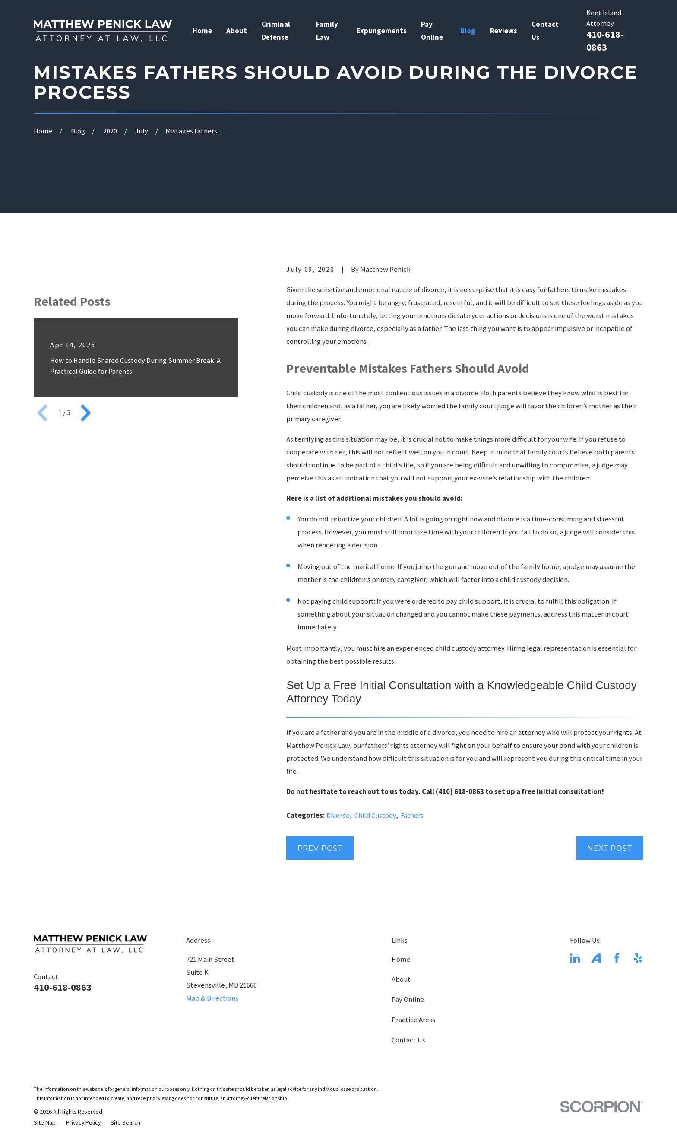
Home (401, 959)
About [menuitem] (236, 30)
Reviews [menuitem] (503, 30)
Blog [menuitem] (467, 30)
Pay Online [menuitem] (432, 31)
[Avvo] (596, 958)
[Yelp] (638, 958)
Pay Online (408, 999)
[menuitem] (45, 1122)
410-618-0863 (63, 987)
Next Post (610, 848)
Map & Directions (212, 998)
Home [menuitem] (202, 30)
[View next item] (86, 549)
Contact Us (408, 1040)
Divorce (338, 815)
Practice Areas (414, 1019)
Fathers (412, 815)
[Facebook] (617, 958)
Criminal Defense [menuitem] (276, 31)
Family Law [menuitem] (327, 31)
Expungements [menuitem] (382, 30)
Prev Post (320, 848)
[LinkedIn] (575, 958)
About (401, 979)
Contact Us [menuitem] (545, 31)
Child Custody (375, 815)
